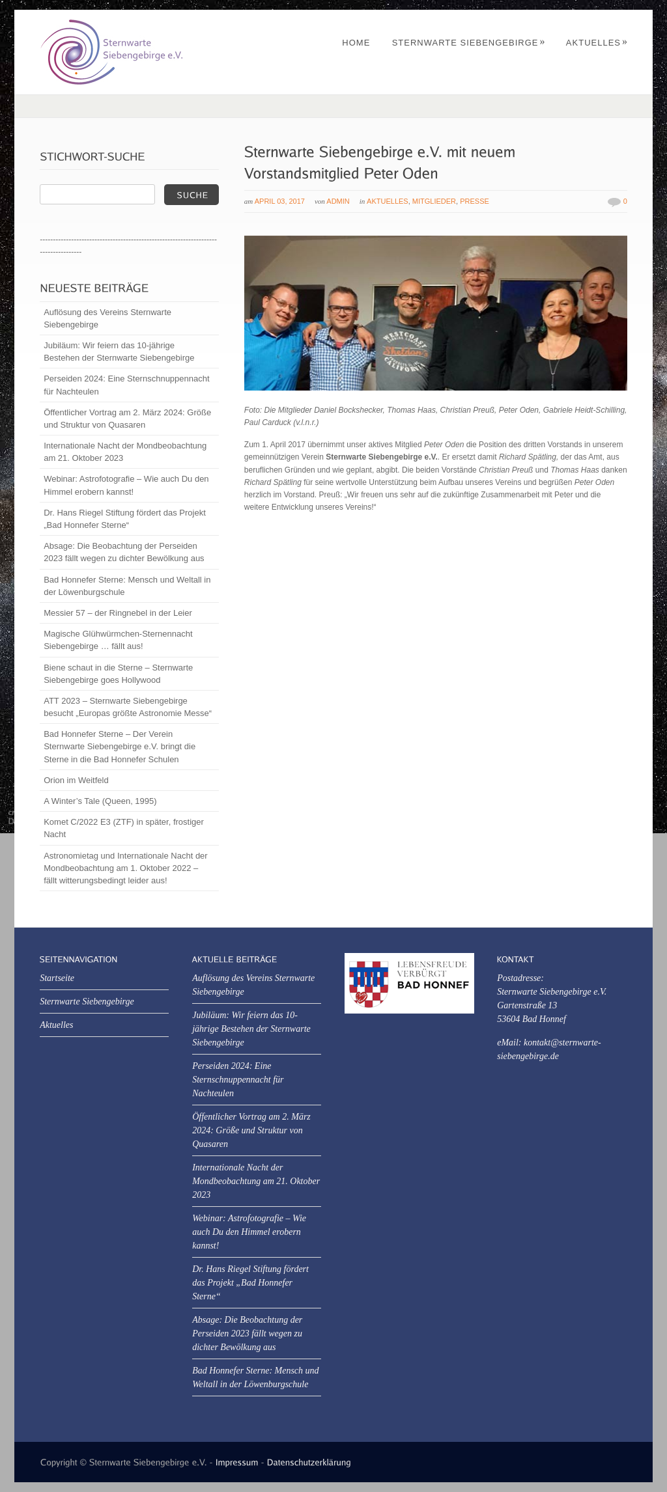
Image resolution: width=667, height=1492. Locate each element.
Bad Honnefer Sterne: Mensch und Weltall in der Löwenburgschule (127, 586)
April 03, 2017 (280, 201)
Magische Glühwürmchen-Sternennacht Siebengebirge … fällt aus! (118, 640)
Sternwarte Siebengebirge (469, 43)
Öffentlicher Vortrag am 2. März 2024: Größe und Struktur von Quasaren (127, 419)
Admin (337, 201)
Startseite (57, 978)
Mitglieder (434, 201)
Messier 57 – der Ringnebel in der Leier (118, 613)
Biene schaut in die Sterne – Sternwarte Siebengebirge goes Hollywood (118, 674)
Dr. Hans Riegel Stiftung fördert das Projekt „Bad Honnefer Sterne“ (125, 519)
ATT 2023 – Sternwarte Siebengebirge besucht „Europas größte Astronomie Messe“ (128, 707)
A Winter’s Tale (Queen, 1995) (100, 801)
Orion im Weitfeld (76, 780)
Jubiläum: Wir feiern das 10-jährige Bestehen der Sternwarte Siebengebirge (119, 351)
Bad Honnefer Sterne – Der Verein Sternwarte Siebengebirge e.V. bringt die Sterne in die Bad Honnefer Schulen (119, 746)
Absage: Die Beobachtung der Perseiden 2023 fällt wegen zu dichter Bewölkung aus (124, 552)
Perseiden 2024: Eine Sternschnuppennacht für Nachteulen (126, 385)
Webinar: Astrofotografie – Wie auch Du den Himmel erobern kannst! (126, 485)
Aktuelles (597, 43)
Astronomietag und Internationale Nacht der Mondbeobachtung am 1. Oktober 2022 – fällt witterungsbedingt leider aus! (126, 868)
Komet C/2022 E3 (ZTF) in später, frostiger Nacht (124, 828)
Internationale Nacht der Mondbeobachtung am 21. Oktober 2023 (125, 452)
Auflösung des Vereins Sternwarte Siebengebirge (107, 318)
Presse (474, 201)
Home (356, 43)
